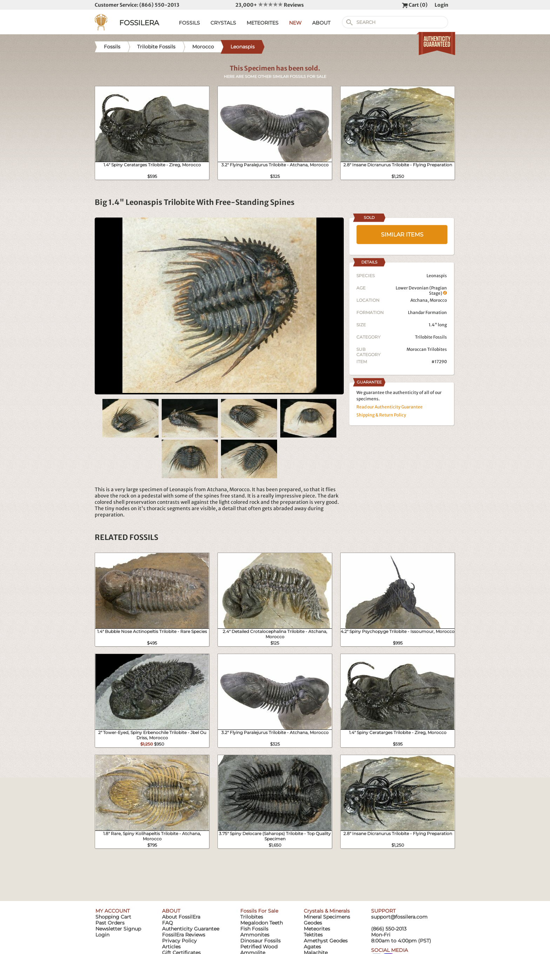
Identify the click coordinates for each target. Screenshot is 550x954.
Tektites (313, 935)
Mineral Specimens (327, 917)
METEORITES (263, 23)
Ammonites (254, 935)
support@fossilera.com (399, 917)
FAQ (167, 923)
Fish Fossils (254, 929)
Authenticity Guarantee (190, 929)
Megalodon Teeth (261, 923)
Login (441, 5)
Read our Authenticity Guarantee (389, 406)
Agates (312, 946)
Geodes (313, 923)
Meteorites (317, 929)
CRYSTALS (223, 23)
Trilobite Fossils (431, 337)
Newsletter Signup (118, 929)
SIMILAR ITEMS (402, 234)
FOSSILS (189, 23)
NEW (295, 23)
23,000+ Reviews (269, 5)
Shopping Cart (113, 917)
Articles (171, 946)
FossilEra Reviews (183, 935)
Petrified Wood (258, 946)
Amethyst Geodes (326, 941)
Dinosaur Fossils (260, 941)
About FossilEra (181, 917)
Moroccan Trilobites (427, 349)
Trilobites (251, 917)
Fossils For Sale (259, 911)
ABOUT (321, 23)
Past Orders (110, 923)
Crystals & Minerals (327, 911)
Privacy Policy (179, 941)
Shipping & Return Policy (381, 415)
